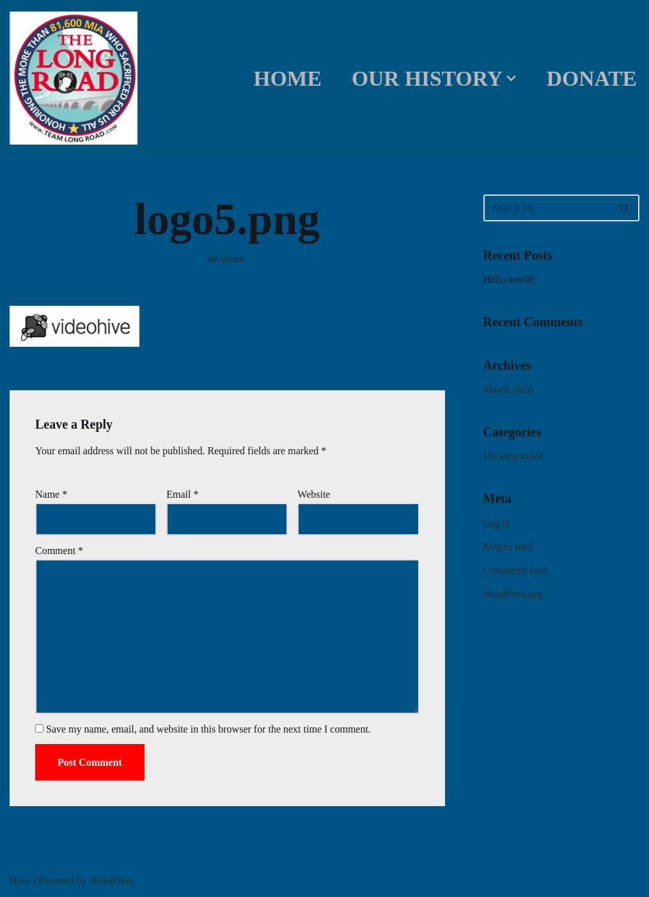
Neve (20, 880)
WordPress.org (513, 594)
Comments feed (515, 570)
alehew (233, 258)
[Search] (547, 207)
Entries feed (508, 546)
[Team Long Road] (77, 78)
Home (288, 78)
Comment (59, 550)
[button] (511, 78)
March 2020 (508, 389)
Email (182, 494)
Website (313, 494)
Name (51, 494)
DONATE (592, 78)
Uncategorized (513, 455)
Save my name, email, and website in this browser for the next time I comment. (208, 729)
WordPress (112, 880)
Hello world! (509, 279)
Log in (496, 523)
